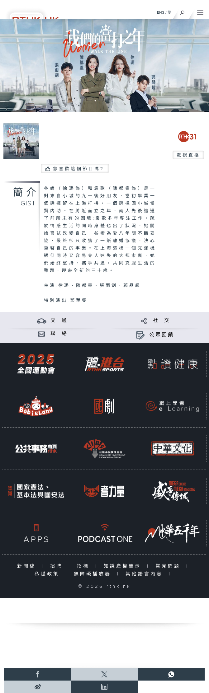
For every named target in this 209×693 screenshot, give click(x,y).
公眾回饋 (161, 335)
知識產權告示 (124, 566)
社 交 (161, 321)
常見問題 (169, 566)
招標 (84, 566)
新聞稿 (28, 566)
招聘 (57, 566)
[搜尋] (182, 11)
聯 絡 (59, 334)
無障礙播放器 (94, 574)
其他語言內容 (146, 574)
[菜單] (200, 11)
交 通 (59, 321)
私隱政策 (48, 574)
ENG (160, 12)
